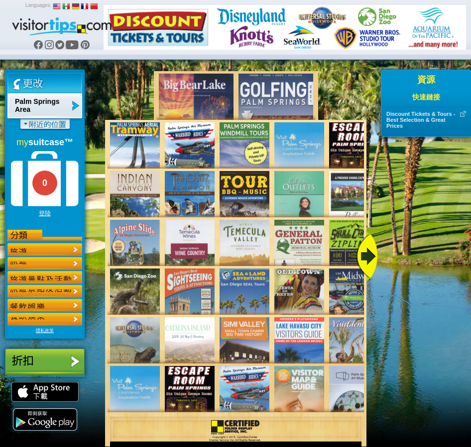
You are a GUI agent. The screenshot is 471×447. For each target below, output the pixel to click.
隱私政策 (45, 330)
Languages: (38, 5)
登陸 (45, 213)
